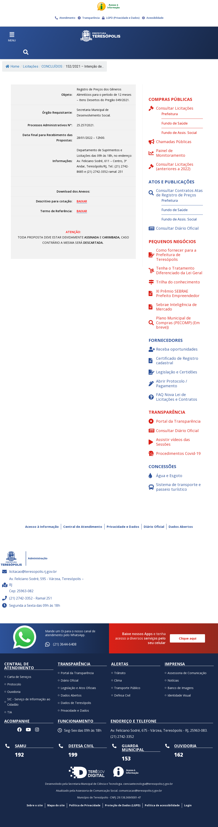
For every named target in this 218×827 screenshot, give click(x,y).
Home (12, 66)
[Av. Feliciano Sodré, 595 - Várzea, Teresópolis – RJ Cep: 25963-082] (152, 580)
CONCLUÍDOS (52, 66)
